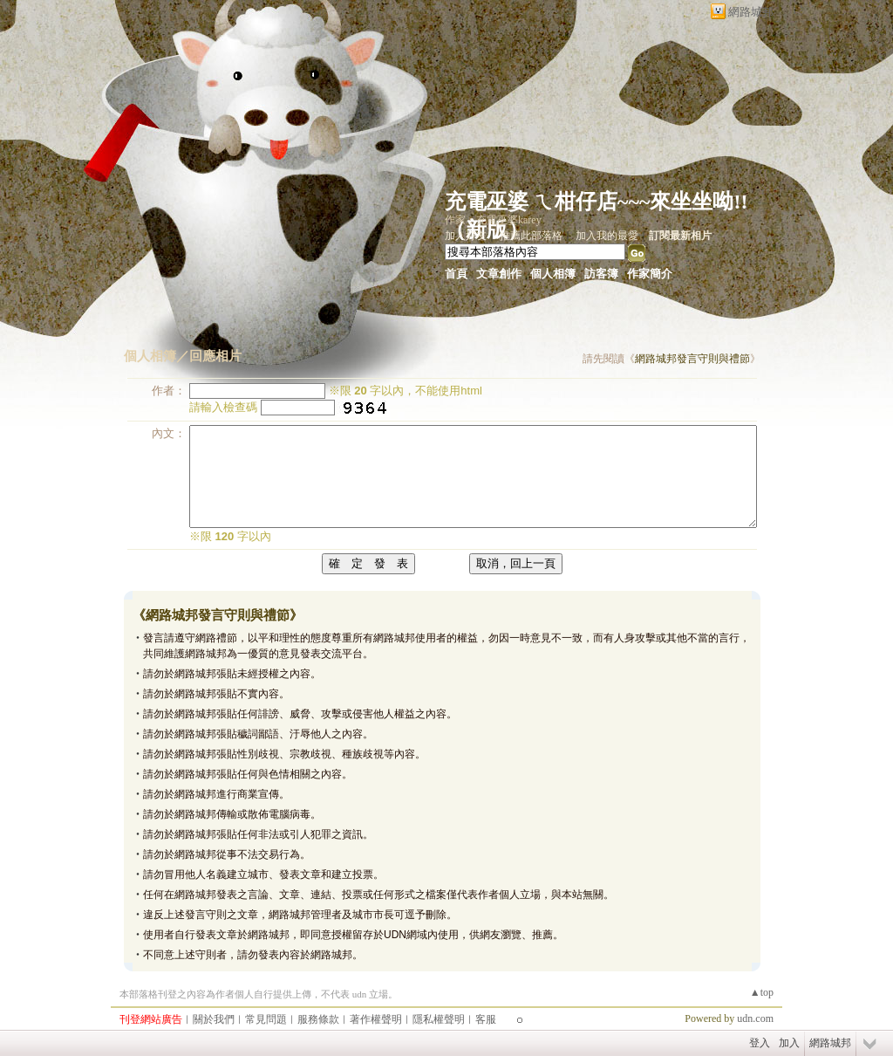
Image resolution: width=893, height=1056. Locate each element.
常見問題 (266, 1019)
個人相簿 (553, 273)
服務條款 (318, 1019)
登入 (759, 1043)
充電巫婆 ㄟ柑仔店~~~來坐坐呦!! (596, 201)
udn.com (755, 1018)
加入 (789, 1043)
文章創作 (498, 273)
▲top (762, 992)
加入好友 (466, 236)
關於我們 (214, 1019)
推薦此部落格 (531, 236)
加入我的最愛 (607, 236)
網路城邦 (751, 11)
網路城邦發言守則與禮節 (692, 359)
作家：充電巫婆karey (493, 220)
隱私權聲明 (438, 1019)
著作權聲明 (376, 1019)
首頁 (456, 273)
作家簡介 (649, 273)
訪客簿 (601, 273)
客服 (485, 1019)
